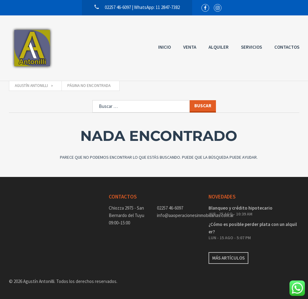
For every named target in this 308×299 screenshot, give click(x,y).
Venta (189, 47)
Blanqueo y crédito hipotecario (240, 208)
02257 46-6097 (170, 208)
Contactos (286, 47)
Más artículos (228, 258)
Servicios (251, 47)
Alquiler (219, 47)
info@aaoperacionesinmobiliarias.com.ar (178, 215)
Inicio (164, 47)
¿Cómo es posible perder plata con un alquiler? (253, 228)
